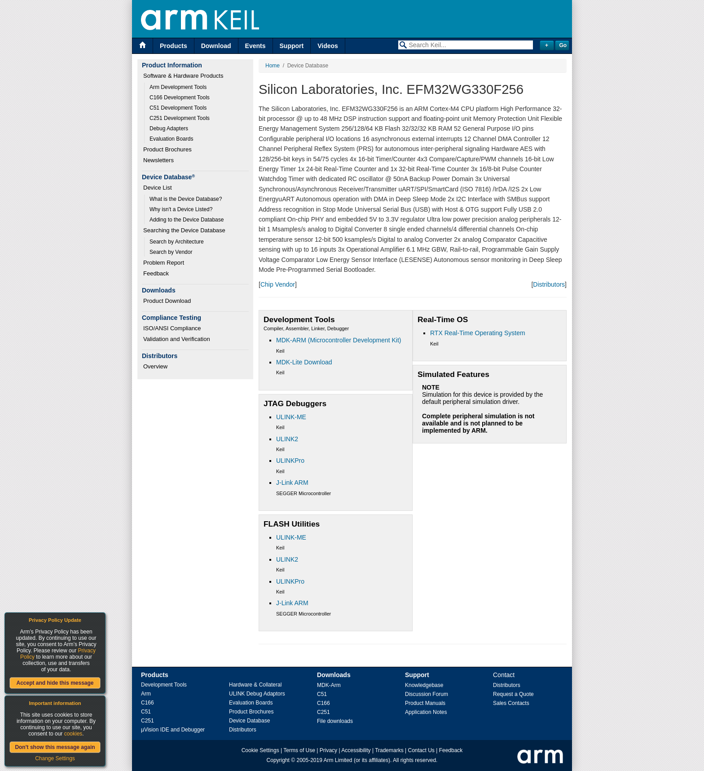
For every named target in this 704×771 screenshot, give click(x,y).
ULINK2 (287, 439)
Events (255, 45)
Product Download (167, 300)
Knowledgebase (424, 685)
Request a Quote (513, 694)
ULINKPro (290, 460)
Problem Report (163, 262)
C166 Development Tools (180, 97)
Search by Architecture (177, 242)
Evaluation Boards (171, 139)
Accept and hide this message (54, 683)
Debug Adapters (169, 128)
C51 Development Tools (178, 108)
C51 (146, 712)
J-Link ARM (292, 482)
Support (292, 45)
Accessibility (355, 750)
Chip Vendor (277, 284)
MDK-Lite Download (304, 362)
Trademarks (389, 750)
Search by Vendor (171, 252)
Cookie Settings (260, 750)
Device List (157, 187)
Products (173, 45)
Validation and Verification (176, 339)
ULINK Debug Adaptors (257, 694)
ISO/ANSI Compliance (172, 328)
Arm (146, 694)
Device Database (249, 721)
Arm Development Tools (178, 87)
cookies (73, 734)
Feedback (156, 273)
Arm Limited (338, 760)
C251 (147, 721)
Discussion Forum (426, 694)
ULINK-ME (291, 417)
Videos (327, 45)
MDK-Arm (329, 685)
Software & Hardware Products (183, 75)
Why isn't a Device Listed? (181, 209)
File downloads (335, 721)
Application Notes (426, 712)
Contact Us (421, 750)
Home (272, 65)
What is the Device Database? (186, 199)
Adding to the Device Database (187, 220)
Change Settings (55, 758)
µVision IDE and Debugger (173, 730)
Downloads (334, 674)
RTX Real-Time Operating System (477, 333)
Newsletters (158, 160)
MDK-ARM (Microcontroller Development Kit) (338, 340)
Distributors (549, 284)
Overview (155, 366)
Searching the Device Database (184, 230)
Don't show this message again (55, 747)
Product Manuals (425, 703)
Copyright (278, 760)
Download (216, 45)
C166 (147, 703)
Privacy (328, 750)
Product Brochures (167, 149)
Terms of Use (299, 750)
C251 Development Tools (180, 118)
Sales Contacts (511, 703)
